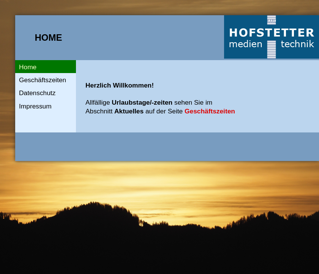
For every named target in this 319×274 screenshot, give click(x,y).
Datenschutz (37, 93)
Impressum (35, 106)
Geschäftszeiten (42, 80)
